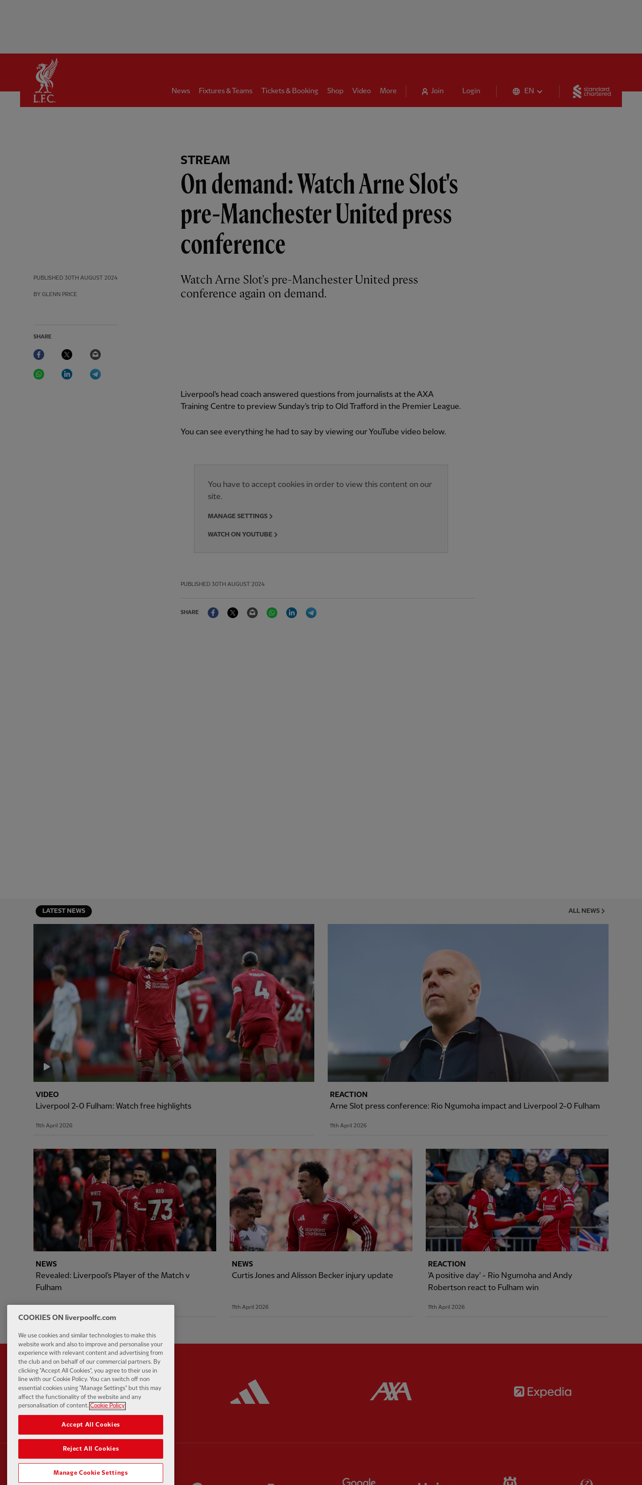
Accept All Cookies (91, 1444)
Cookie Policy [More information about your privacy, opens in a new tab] (107, 1425)
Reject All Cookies (91, 1468)
